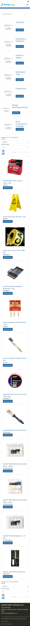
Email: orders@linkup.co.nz (9, 613)
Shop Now (20, 30)
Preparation (21, 88)
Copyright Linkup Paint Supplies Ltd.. (9, 618)
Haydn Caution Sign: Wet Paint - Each (14, 217)
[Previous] (12, 152)
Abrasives (20, 22)
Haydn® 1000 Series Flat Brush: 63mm (14, 430)
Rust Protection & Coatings (21, 123)
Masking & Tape (20, 73)
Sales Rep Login (4, 621)
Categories (7, 14)
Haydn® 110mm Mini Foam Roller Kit (14, 572)
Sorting (3, 139)
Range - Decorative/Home (20, 106)
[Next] (27, 152)
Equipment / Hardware (21, 39)
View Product (8, 188)
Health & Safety (19, 56)
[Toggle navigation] (27, 4)
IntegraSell (9, 624)
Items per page (5, 144)
